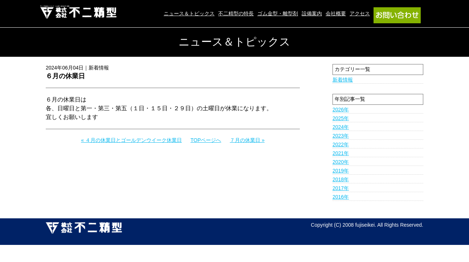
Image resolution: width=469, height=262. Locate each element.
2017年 (341, 188)
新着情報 (343, 80)
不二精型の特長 (236, 13)
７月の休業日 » (247, 140)
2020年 (341, 162)
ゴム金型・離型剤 (277, 13)
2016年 (341, 197)
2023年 (341, 136)
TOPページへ (206, 140)
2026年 (341, 109)
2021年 (341, 153)
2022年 (341, 144)
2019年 (341, 171)
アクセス (360, 13)
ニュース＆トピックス (189, 13)
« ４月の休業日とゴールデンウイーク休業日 (131, 140)
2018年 (341, 179)
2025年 (341, 118)
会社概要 (336, 13)
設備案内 (312, 13)
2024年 (341, 127)
